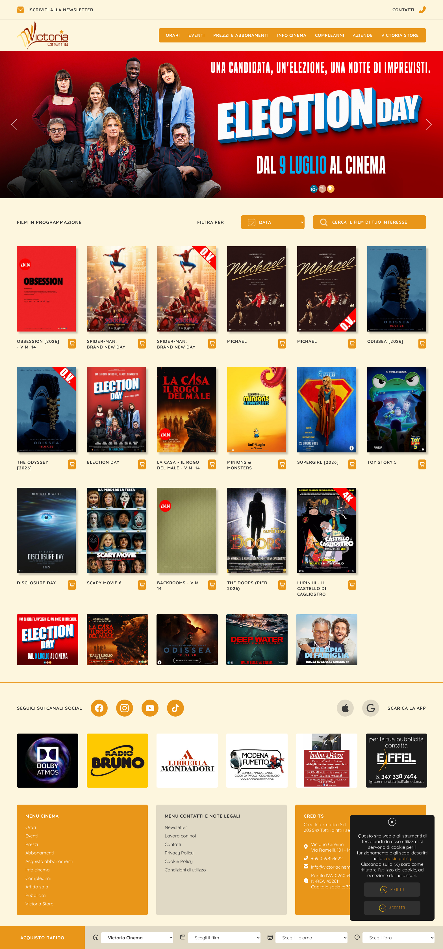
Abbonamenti (39, 853)
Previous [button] (14, 124)
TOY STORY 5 (382, 462)
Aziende (363, 35)
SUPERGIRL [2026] (318, 462)
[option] (221, 124)
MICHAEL (237, 341)
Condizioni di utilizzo (185, 870)
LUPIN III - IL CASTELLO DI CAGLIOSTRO (311, 588)
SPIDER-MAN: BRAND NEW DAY (106, 344)
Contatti (173, 844)
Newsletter (176, 827)
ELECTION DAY (103, 462)
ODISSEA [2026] (385, 341)
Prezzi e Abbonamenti (241, 35)
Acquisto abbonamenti (49, 861)
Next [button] (429, 124)
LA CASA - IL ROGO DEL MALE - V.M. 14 (178, 465)
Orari (173, 35)
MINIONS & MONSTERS (239, 465)
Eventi (196, 35)
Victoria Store (400, 35)
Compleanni (329, 35)
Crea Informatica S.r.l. (325, 824)
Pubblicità (35, 895)
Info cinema (292, 35)
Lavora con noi (180, 836)
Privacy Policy (179, 853)
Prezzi (31, 844)
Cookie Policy (179, 861)
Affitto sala (36, 887)
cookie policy (397, 858)
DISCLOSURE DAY (36, 582)
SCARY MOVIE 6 (104, 582)
